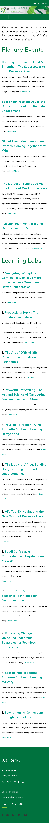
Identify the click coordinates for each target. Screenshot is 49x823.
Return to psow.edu (39, 3)
